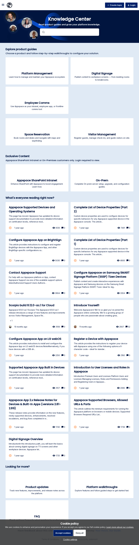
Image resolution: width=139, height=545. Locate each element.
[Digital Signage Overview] (37, 447)
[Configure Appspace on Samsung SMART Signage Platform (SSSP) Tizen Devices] (102, 282)
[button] (69, 539)
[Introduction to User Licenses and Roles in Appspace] (102, 377)
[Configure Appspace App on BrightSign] (37, 250)
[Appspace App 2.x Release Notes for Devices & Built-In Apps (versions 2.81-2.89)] (37, 413)
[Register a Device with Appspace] (102, 347)
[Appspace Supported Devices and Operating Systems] (37, 217)
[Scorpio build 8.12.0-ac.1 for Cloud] (37, 315)
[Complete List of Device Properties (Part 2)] (102, 217)
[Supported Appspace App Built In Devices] (37, 377)
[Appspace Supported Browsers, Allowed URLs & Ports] (102, 413)
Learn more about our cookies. (120, 527)
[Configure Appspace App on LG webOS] (37, 347)
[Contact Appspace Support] (37, 282)
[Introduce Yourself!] (102, 315)
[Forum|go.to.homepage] (9, 5)
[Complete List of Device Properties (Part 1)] (102, 250)
